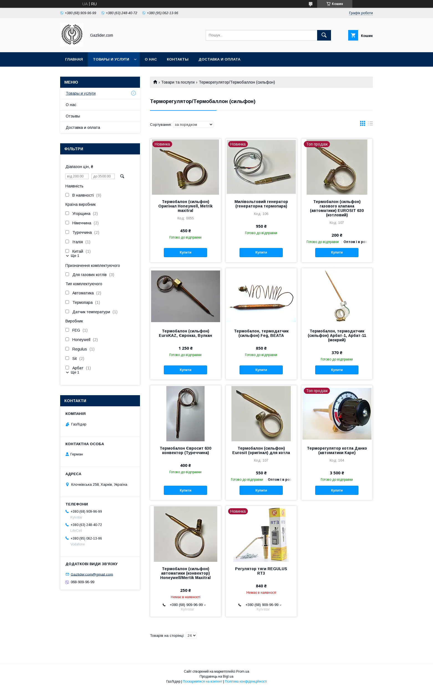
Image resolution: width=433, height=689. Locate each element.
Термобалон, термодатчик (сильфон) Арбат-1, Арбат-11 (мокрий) (337, 335)
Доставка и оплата (219, 59)
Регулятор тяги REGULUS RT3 (261, 571)
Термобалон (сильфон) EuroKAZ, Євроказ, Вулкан (185, 333)
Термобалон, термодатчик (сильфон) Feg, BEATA (261, 333)
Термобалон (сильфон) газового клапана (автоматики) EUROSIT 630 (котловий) (337, 208)
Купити (185, 252)
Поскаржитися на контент (202, 681)
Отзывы (73, 116)
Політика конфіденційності (246, 681)
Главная (74, 59)
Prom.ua (242, 671)
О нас (151, 59)
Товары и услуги (111, 59)
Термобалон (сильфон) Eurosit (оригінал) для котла (261, 450)
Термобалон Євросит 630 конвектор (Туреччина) (185, 450)
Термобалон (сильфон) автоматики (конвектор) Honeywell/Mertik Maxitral (185, 573)
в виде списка (370, 125)
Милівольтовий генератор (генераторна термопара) (261, 203)
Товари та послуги (178, 82)
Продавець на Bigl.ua (216, 676)
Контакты (178, 59)
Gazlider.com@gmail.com (92, 574)
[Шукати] (324, 35)
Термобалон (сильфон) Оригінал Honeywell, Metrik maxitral (185, 206)
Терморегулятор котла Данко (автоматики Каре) (337, 450)
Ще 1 (75, 256)
